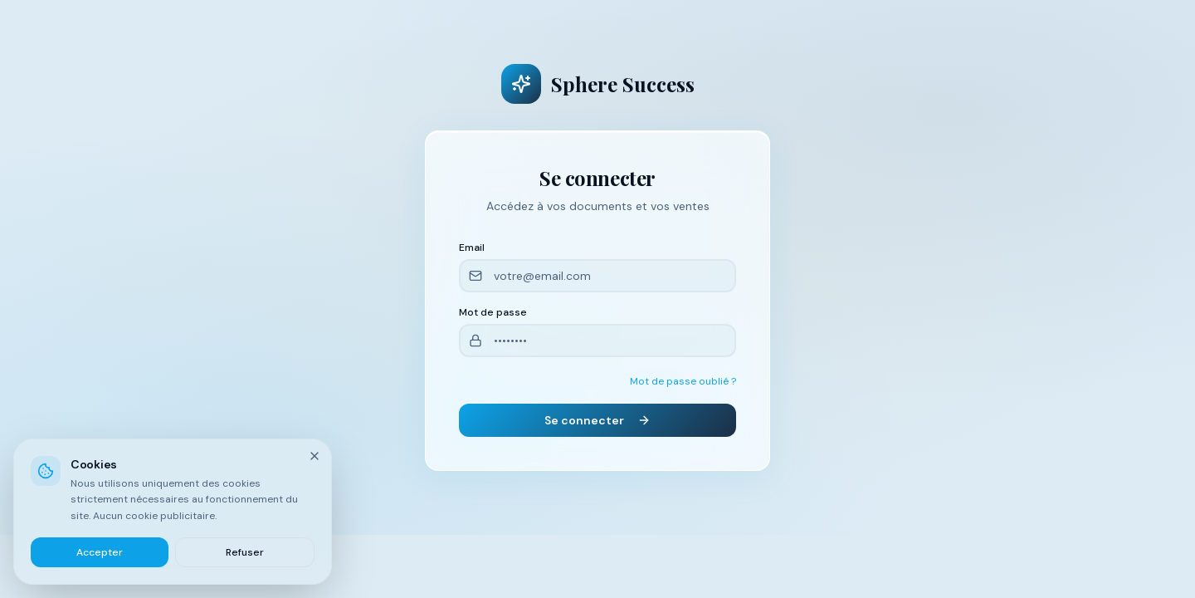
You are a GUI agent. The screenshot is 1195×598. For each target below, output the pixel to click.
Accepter (99, 552)
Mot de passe (493, 312)
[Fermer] (314, 456)
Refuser (245, 552)
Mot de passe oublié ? (683, 381)
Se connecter (597, 420)
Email (472, 247)
